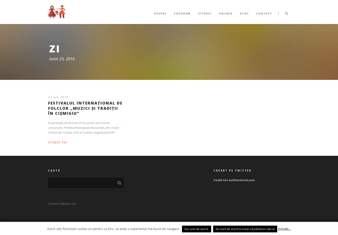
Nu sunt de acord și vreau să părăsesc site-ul (245, 229)
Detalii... (284, 228)
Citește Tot (57, 142)
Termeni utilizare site (62, 204)
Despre (160, 13)
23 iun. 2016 (58, 97)
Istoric (205, 13)
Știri (244, 13)
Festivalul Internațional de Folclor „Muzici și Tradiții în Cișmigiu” (85, 108)
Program (182, 13)
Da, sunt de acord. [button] (197, 229)
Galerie (226, 13)
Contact (264, 13)
